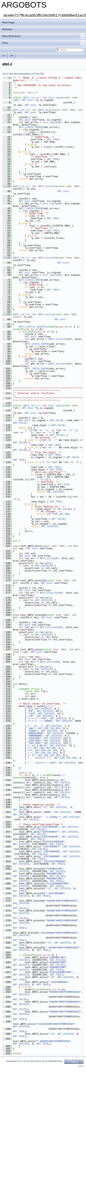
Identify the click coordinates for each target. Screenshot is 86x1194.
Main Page (8, 22)
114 (6, 405)
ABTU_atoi (44, 110)
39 (6, 186)
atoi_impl (55, 97)
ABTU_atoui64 (47, 257)
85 (6, 314)
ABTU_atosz (45, 314)
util (11, 55)
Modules (7, 29)
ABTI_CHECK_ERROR (31, 127)
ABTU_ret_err (32, 97)
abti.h (32, 92)
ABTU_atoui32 (47, 186)
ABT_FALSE (56, 420)
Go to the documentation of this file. (23, 73)
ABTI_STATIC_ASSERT (32, 326)
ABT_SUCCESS (55, 492)
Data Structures (43, 36)
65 (6, 257)
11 (6, 110)
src (3, 55)
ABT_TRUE (53, 139)
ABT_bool (28, 100)
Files (43, 43)
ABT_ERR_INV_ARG (58, 514)
